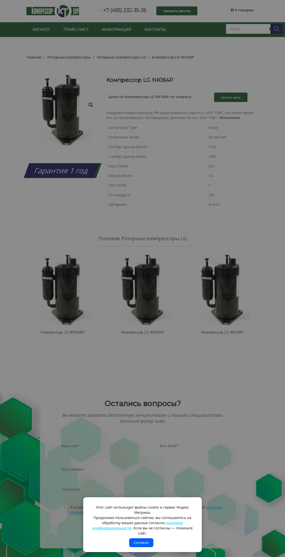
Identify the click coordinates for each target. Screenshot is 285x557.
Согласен (141, 542)
